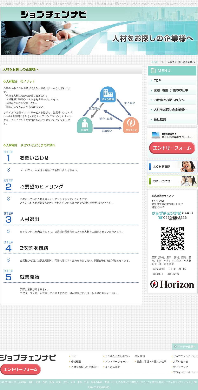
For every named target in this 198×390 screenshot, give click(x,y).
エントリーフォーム (116, 361)
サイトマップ (180, 366)
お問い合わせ (180, 361)
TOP (73, 356)
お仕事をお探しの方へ (117, 356)
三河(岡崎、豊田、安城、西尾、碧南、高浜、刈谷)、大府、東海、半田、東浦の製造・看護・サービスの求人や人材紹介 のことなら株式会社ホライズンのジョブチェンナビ (105, 382)
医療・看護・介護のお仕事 (151, 361)
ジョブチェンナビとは (185, 356)
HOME (154, 62)
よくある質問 (112, 366)
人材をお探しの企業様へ (84, 366)
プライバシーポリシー (185, 372)
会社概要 (76, 361)
